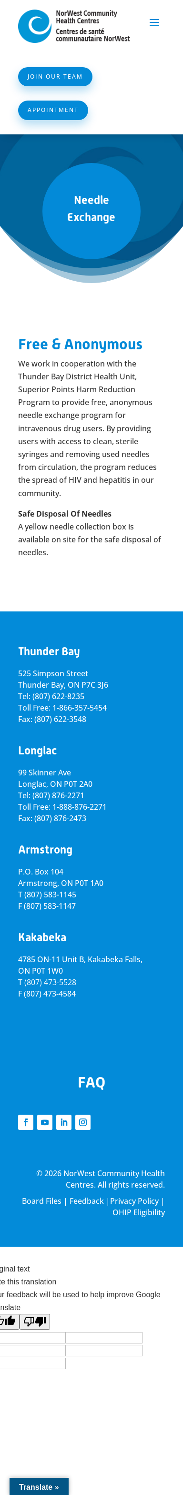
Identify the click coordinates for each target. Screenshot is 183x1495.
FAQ (91, 1082)
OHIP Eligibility (138, 1212)
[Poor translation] (35, 1322)
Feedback (87, 1201)
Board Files (41, 1201)
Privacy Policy (134, 1201)
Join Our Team (55, 76)
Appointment (53, 110)
